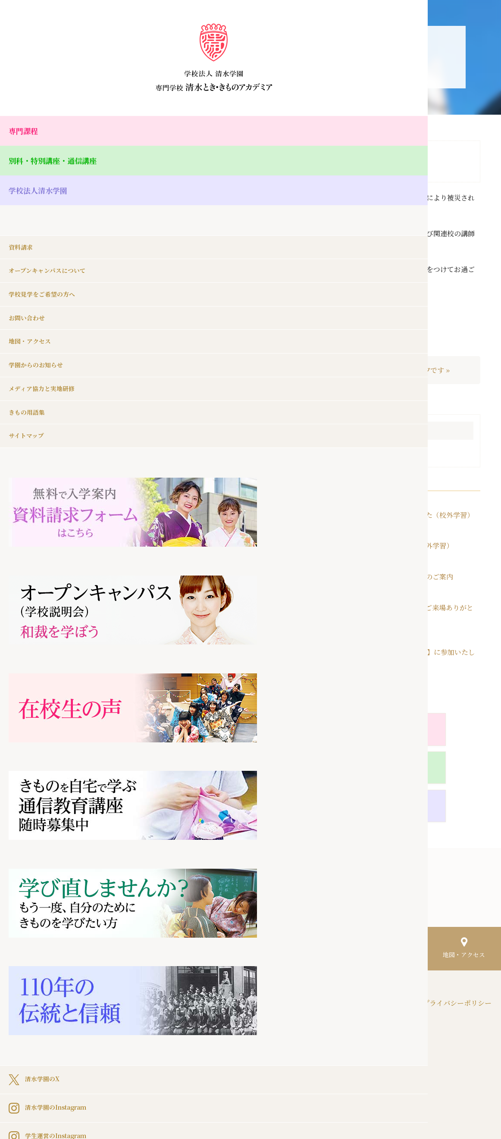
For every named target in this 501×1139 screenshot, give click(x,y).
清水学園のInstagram (54, 750)
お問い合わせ (29, 304)
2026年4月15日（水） (399, 652)
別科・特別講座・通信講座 (60, 162)
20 (229, 570)
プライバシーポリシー (457, 947)
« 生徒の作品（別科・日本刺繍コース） (208, 369)
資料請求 (22, 230)
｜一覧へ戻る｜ (315, 370)
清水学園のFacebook (52, 807)
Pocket (258, 814)
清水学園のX (37, 722)
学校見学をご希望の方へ (47, 280)
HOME (158, 947)
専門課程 (26, 131)
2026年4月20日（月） (398, 607)
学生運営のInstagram (54, 779)
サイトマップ (29, 427)
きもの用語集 (29, 402)
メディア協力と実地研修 (46, 378)
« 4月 (184, 620)
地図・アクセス (33, 329)
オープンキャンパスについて (53, 255)
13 (229, 553)
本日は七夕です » (423, 370)
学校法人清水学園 (43, 193)
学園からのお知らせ (40, 353)
